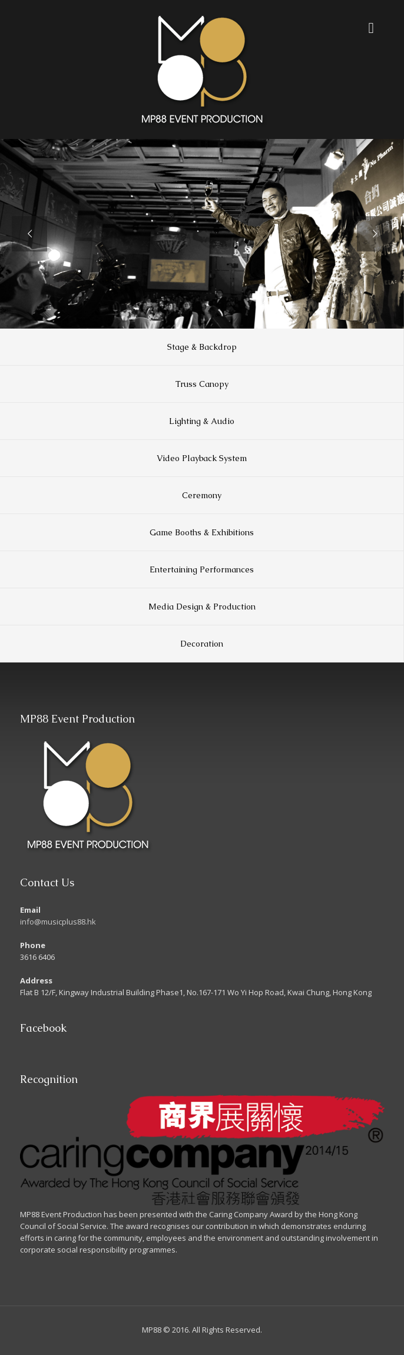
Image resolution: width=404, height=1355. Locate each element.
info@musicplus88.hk (58, 921)
